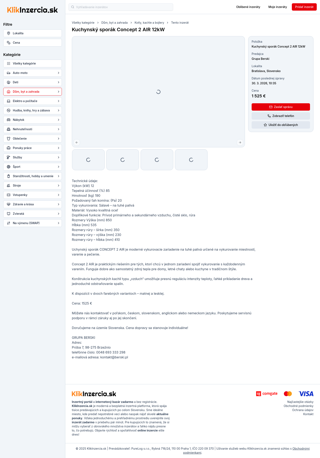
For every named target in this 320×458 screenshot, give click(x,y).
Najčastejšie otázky (300, 402)
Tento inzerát (180, 22)
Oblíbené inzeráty (248, 7)
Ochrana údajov (302, 410)
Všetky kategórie (83, 22)
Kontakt (308, 414)
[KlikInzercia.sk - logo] (94, 394)
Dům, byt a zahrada (114, 22)
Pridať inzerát (304, 7)
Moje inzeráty (277, 7)
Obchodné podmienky (298, 406)
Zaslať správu (281, 107)
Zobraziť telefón (281, 116)
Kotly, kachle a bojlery (149, 22)
